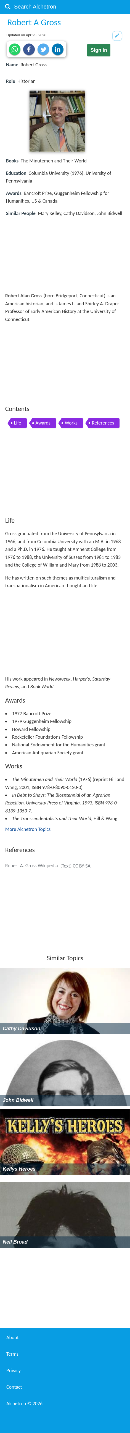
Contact (14, 1387)
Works (71, 423)
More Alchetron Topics (28, 829)
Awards (43, 423)
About (12, 1337)
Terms (12, 1354)
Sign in (99, 50)
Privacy (13, 1370)
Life (17, 423)
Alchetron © (24, 1404)
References (103, 423)
